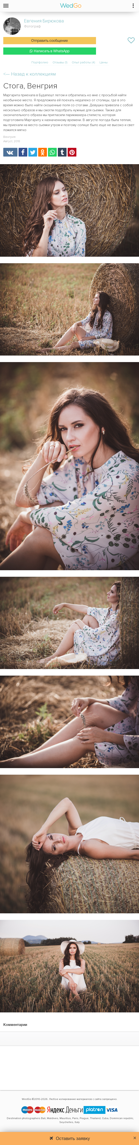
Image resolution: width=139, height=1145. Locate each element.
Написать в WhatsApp (49, 51)
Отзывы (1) (60, 62)
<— (29, 74)
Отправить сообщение (49, 40)
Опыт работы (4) (83, 62)
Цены (104, 62)
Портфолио (39, 62)
